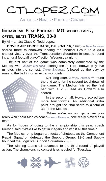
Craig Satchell (53, 69)
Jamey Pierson (58, 117)
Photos (60, 19)
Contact (78, 19)
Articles (28, 19)
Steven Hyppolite (81, 78)
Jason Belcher (34, 66)
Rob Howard (95, 46)
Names (45, 19)
